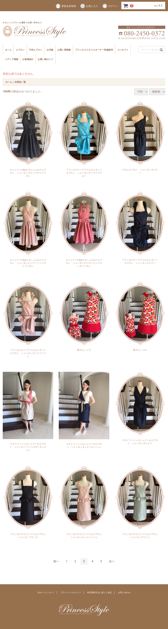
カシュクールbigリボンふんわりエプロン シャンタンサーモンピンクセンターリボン (84, 263)
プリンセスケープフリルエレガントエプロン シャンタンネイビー (140, 261)
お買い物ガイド (45, 59)
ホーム (8, 50)
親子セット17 (84, 350)
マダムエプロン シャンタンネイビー (140, 171)
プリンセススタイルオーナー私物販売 (94, 50)
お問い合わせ (124, 592)
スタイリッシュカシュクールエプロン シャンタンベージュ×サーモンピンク (28, 447)
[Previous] (56, 561)
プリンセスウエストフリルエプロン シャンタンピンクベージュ (84, 536)
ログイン (110, 6)
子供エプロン (35, 50)
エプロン (20, 50)
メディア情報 (11, 59)
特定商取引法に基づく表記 (99, 592)
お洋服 (50, 50)
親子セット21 (140, 350)
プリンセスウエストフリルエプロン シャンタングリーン (140, 536)
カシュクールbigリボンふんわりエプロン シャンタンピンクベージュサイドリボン (28, 263)
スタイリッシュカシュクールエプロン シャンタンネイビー (140, 442)
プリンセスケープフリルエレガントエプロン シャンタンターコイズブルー (84, 172)
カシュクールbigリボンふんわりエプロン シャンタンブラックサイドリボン (28, 172)
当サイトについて (46, 592)
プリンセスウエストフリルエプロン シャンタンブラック (28, 536)
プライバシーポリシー (70, 592)
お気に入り (89, 6)
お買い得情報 (64, 50)
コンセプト (122, 50)
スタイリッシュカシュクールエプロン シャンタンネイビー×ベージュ (84, 445)
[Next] (111, 561)
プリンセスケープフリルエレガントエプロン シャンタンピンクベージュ (28, 353)
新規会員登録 (65, 6)
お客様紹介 (27, 59)
